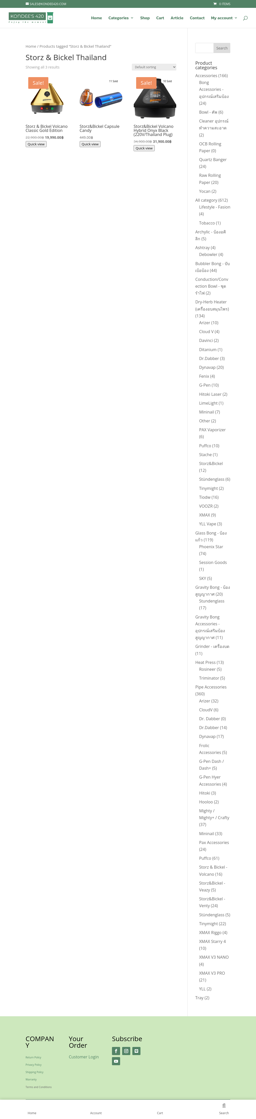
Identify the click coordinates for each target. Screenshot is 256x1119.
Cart (160, 18)
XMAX (204, 515)
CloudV (205, 710)
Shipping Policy (35, 1072)
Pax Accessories (214, 842)
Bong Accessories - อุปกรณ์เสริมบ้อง (214, 89)
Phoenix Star (211, 546)
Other (204, 421)
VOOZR (205, 506)
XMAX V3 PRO (212, 973)
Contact (197, 18)
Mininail (206, 412)
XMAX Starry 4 (212, 941)
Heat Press (205, 662)
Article (176, 18)
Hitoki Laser (210, 394)
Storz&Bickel (211, 463)
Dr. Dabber (209, 718)
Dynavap (207, 367)
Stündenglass (211, 479)
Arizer (204, 322)
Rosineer (207, 669)
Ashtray (202, 247)
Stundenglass (211, 601)
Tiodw (204, 497)
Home (96, 18)
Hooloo (206, 802)
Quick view (36, 144)
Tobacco (207, 223)
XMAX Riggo (210, 932)
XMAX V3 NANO (214, 957)
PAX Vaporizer (212, 430)
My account (222, 18)
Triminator (209, 678)
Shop (145, 18)
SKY (202, 578)
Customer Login (84, 1057)
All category (206, 200)
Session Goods (213, 562)
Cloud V (206, 331)
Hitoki (204, 793)
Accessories (206, 75)
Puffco (205, 446)
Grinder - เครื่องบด (212, 646)
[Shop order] (154, 67)
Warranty (31, 1079)
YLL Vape (207, 524)
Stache (205, 454)
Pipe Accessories (210, 687)
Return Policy (33, 1057)
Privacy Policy (33, 1064)
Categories (118, 18)
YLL (202, 989)
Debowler (208, 254)
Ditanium (208, 349)
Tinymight (208, 488)
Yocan (204, 191)
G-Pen (204, 385)
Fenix (204, 376)
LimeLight (208, 403)
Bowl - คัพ (208, 112)
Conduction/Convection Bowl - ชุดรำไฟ (211, 286)
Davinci (206, 340)
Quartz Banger (212, 159)
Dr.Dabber (209, 358)
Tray (199, 998)
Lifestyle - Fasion (214, 207)
